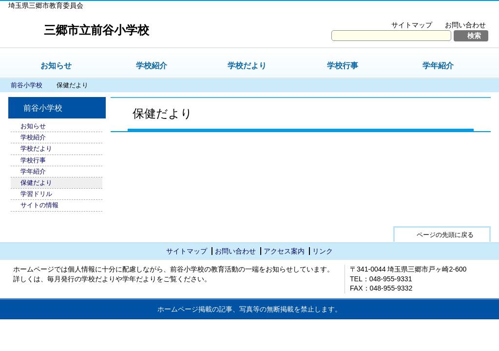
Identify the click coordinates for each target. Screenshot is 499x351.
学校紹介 (151, 65)
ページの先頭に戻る (445, 234)
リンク (322, 251)
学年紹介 (438, 65)
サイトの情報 (39, 205)
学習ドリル (36, 193)
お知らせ (56, 65)
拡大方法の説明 (459, 13)
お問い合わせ (465, 25)
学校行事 (342, 65)
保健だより (36, 182)
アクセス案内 (284, 251)
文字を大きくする (392, 13)
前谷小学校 (26, 85)
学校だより (247, 65)
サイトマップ (411, 25)
